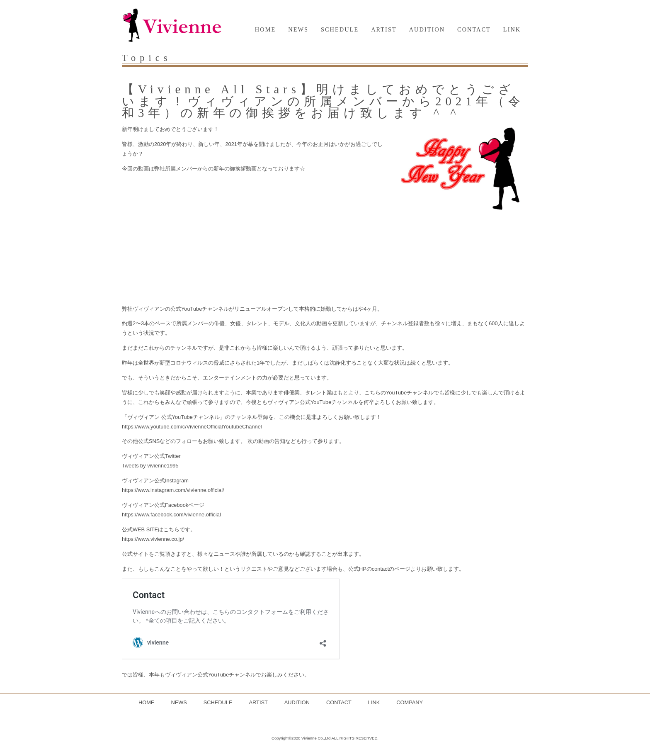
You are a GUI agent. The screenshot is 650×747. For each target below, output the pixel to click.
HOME (265, 29)
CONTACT (474, 29)
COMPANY (409, 702)
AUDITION (427, 29)
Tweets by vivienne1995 (150, 465)
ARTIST (384, 29)
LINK (512, 29)
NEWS (298, 29)
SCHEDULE (340, 29)
